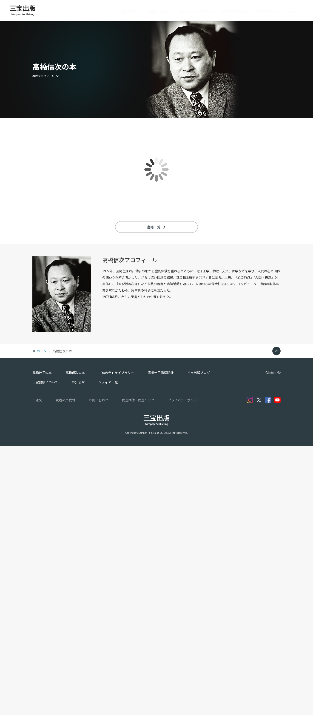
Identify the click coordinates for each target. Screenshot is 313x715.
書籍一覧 (156, 496)
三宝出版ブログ (267, 11)
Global (294, 11)
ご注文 (37, 669)
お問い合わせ (98, 669)
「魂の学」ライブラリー (195, 11)
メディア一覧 (108, 651)
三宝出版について (45, 651)
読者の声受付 (65, 669)
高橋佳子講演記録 (234, 11)
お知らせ (78, 651)
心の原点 (243, 546)
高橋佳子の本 (131, 11)
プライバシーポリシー (184, 669)
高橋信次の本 (158, 11)
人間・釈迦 (263, 546)
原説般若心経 (128, 553)
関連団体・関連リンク (138, 669)
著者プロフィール (45, 76)
